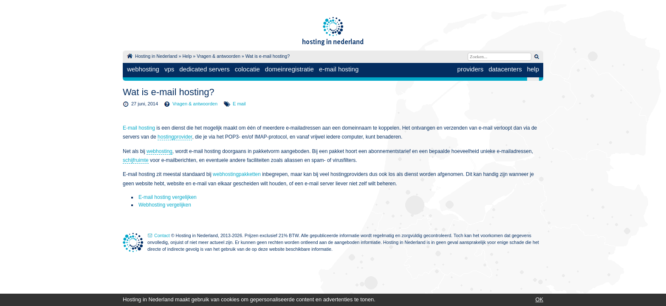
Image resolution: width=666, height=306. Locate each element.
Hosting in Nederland (156, 56)
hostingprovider (175, 137)
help (533, 69)
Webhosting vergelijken (164, 205)
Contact (162, 235)
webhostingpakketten (237, 174)
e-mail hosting (338, 69)
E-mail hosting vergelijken (167, 197)
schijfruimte (136, 160)
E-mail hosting (139, 128)
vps (169, 69)
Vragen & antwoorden (218, 56)
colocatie (247, 69)
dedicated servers (204, 69)
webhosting (143, 69)
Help (187, 56)
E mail (239, 103)
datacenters (505, 69)
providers (470, 69)
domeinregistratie (289, 69)
